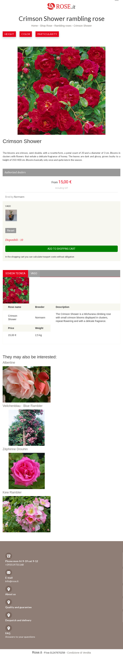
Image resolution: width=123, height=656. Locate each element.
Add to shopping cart (61, 248)
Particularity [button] (47, 34)
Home (34, 25)
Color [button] (25, 34)
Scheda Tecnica (15, 273)
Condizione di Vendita (79, 652)
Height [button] (9, 34)
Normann (19, 196)
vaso (34, 273)
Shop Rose (46, 25)
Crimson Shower (83, 25)
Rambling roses (62, 25)
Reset (10, 230)
